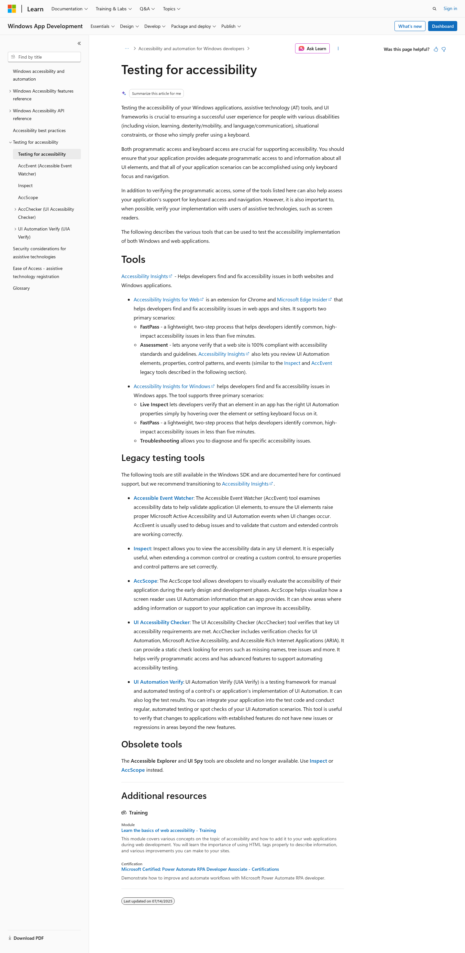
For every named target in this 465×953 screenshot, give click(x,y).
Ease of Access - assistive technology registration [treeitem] (37, 272)
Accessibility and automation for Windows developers (191, 48)
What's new (410, 26)
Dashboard (443, 26)
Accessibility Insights (144, 276)
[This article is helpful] (436, 49)
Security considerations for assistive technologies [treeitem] (39, 252)
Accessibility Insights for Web (166, 299)
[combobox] (44, 57)
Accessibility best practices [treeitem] (39, 130)
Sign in (450, 8)
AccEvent (321, 362)
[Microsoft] (12, 9)
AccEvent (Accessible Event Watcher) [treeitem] (45, 170)
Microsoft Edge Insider (302, 299)
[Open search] (434, 9)
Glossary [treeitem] (21, 288)
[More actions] (338, 48)
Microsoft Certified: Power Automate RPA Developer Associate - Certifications (200, 869)
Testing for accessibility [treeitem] (42, 154)
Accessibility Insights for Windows (172, 386)
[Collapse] (79, 43)
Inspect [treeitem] (25, 185)
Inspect (292, 362)
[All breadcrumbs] (127, 48)
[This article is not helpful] (444, 49)
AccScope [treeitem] (28, 197)
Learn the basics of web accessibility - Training (168, 830)
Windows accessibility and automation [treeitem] (38, 75)
